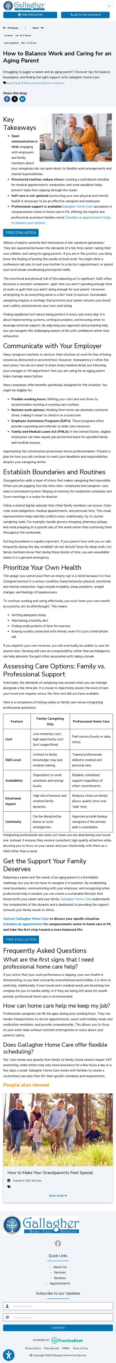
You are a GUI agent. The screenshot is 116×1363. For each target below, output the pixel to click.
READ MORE (58, 1195)
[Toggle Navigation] (109, 5)
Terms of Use (80, 1348)
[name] (62, 1306)
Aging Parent (13, 83)
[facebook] (58, 1242)
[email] (62, 1317)
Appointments (60, 1283)
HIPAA (66, 1348)
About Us (60, 1267)
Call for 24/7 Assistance (86, 14)
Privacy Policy (33, 1348)
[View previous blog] (10, 28)
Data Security (51, 1348)
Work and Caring (33, 83)
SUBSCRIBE (58, 1328)
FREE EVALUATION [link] (30, 14)
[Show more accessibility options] (9, 1355)
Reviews (60, 1278)
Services (60, 1272)
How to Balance (55, 83)
